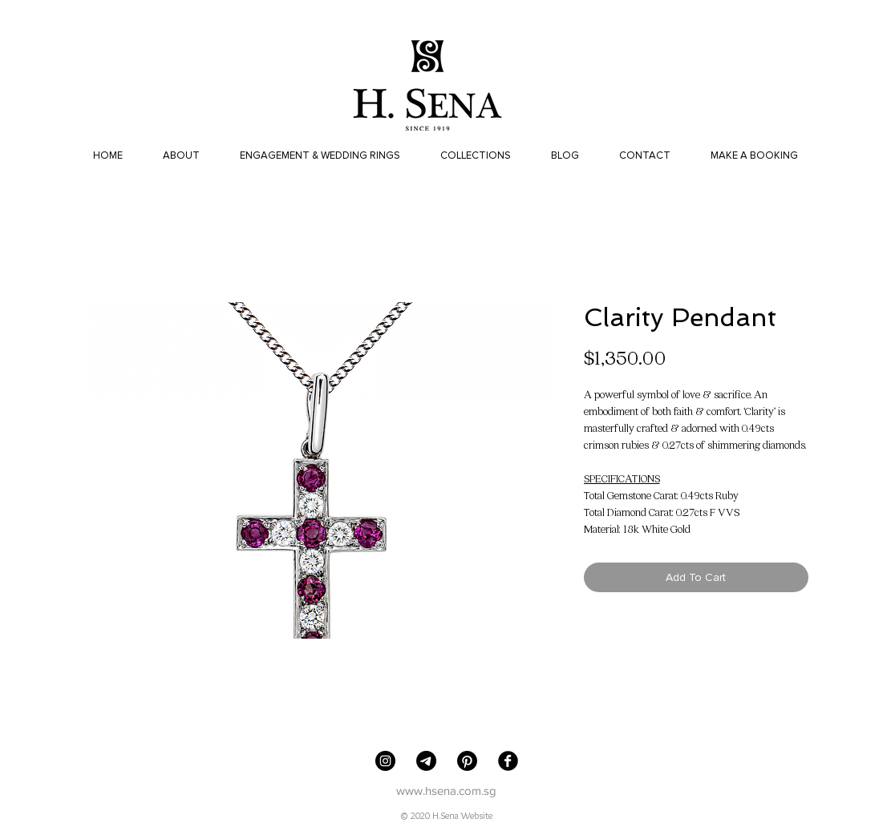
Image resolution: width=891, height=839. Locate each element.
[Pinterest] (467, 761)
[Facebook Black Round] (508, 761)
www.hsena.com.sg (446, 790)
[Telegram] (426, 761)
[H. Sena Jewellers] (385, 761)
